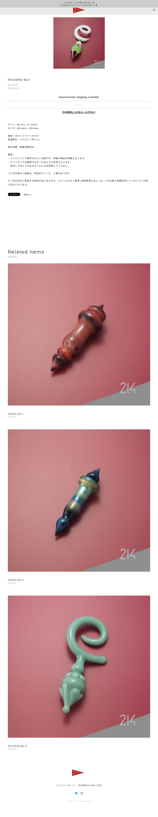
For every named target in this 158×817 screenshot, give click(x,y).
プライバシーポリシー (65, 785)
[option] (79, 43)
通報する (27, 195)
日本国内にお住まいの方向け (79, 112)
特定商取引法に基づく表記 (90, 785)
